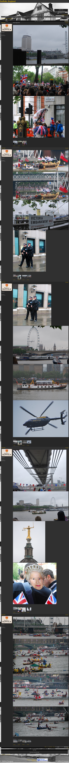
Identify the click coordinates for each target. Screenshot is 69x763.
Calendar (44, 16)
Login (66, 12)
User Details (34, 16)
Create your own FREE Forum (31, 759)
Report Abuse (34, 760)
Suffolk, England (3, 18)
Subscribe (66, 754)
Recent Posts (53, 16)
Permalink (66, 22)
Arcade (63, 16)
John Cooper (3, 22)
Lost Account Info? (65, 14)
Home (6, 16)
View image (14, 145)
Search (25, 16)
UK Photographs (9, 18)
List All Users (15, 16)
